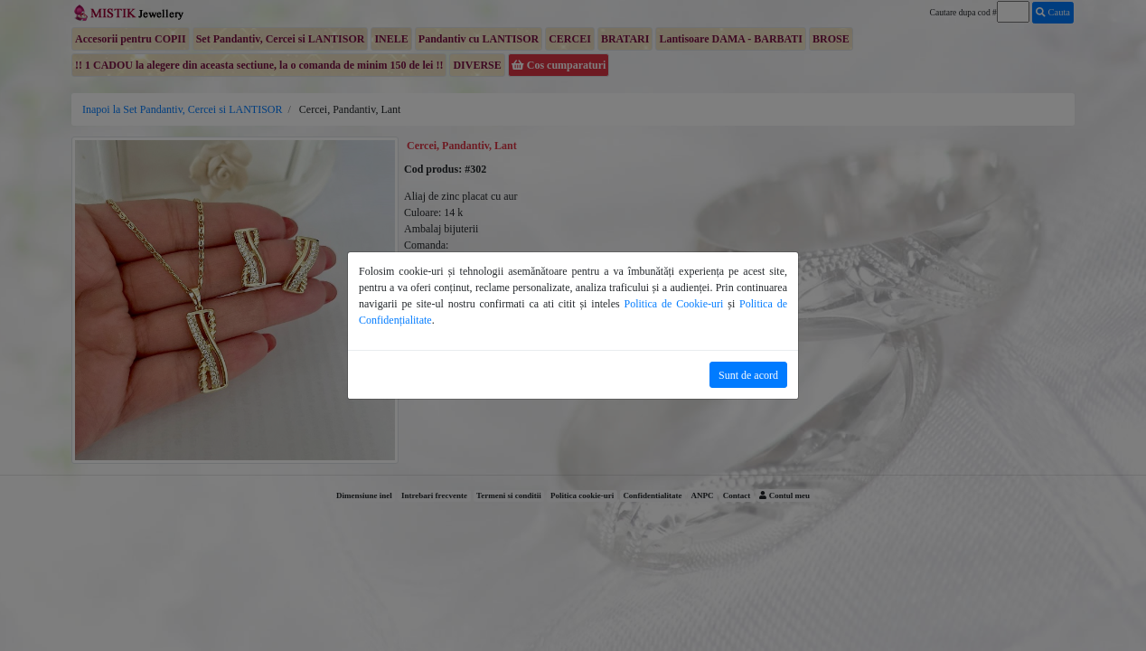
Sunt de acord (748, 375)
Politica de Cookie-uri (674, 303)
